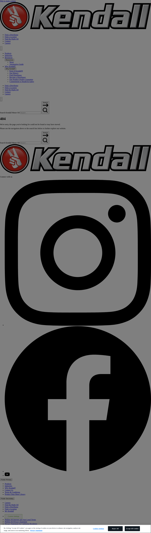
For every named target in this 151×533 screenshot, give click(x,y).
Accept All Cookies (132, 528)
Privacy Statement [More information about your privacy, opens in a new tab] (36, 530)
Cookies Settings (98, 528)
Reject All (115, 528)
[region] (75, 529)
